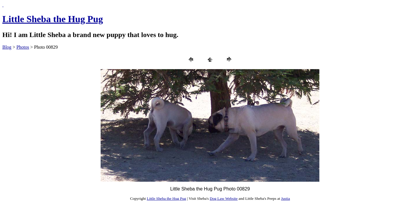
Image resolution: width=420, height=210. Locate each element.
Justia (285, 198)
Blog (6, 47)
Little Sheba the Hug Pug (52, 19)
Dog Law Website (224, 198)
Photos (22, 47)
